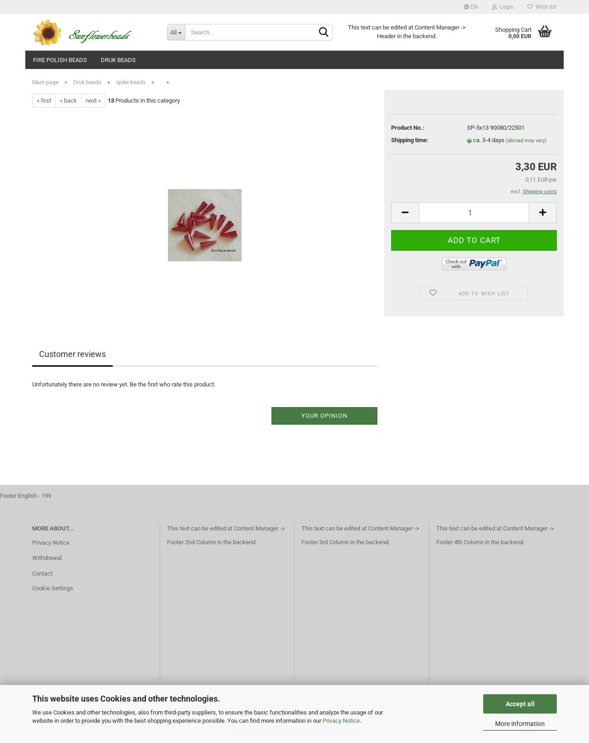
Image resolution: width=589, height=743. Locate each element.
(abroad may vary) (526, 141)
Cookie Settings (52, 588)
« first (44, 100)
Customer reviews (72, 354)
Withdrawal (47, 557)
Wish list (542, 7)
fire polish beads (60, 60)
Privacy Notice (341, 720)
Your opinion (324, 415)
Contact (42, 573)
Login (503, 7)
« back (68, 100)
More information (520, 723)
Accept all (520, 704)
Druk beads (118, 60)
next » (93, 100)
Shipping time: (409, 140)
